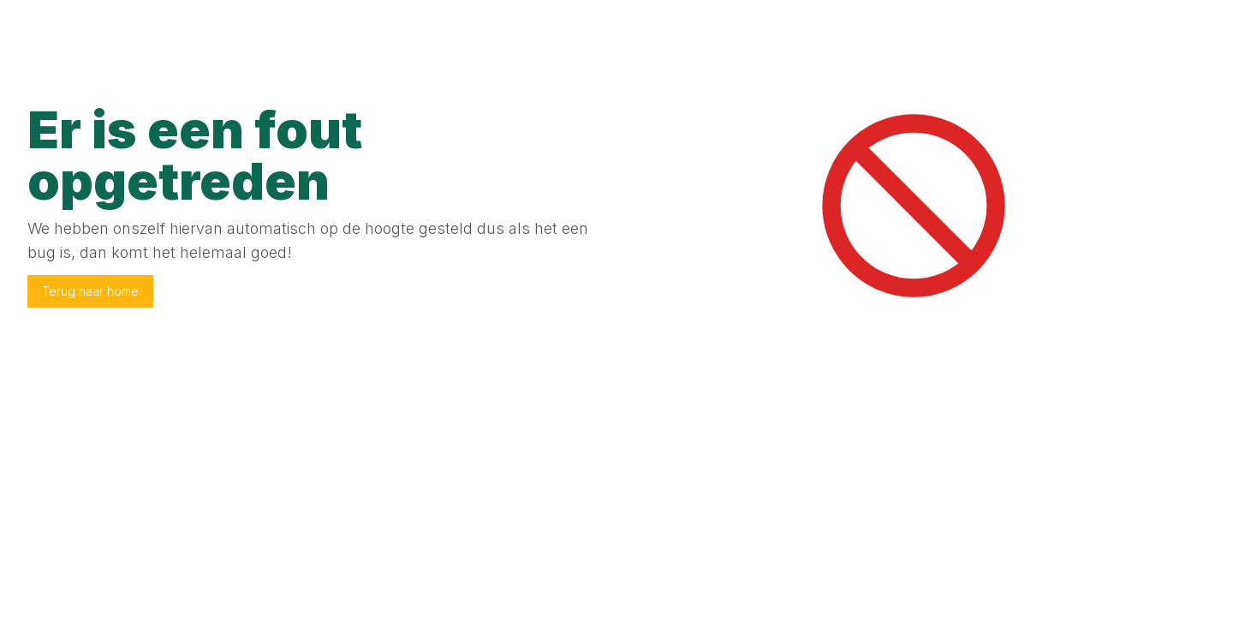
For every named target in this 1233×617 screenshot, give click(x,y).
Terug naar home (90, 291)
